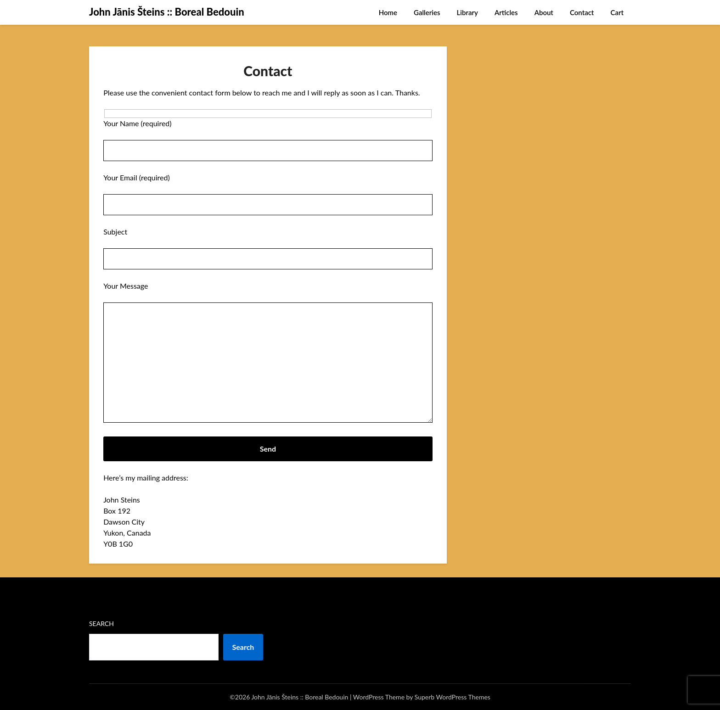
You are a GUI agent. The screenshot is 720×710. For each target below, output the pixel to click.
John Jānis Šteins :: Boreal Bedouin (166, 12)
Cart (617, 12)
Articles (506, 12)
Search (101, 623)
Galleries (427, 12)
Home (388, 12)
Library (467, 12)
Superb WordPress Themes (452, 697)
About (543, 12)
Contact (582, 12)
